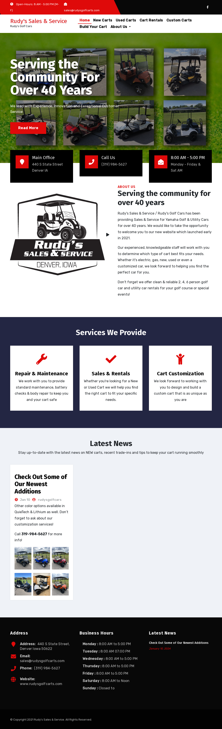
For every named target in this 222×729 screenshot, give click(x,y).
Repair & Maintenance (41, 374)
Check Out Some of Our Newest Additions (41, 484)
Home (85, 20)
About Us (121, 27)
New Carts (102, 20)
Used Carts (126, 20)
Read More (28, 128)
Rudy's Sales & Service (38, 21)
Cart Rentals (151, 20)
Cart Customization (180, 374)
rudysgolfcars (49, 500)
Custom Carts (179, 20)
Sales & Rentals (111, 374)
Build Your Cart (93, 27)
